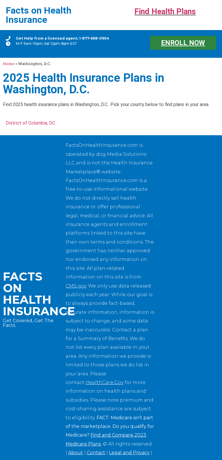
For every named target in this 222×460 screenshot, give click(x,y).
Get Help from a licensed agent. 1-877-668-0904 (62, 38)
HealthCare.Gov (104, 382)
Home (8, 63)
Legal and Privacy (129, 452)
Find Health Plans (165, 11)
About (75, 452)
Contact (96, 452)
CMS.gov (76, 286)
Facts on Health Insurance (38, 15)
